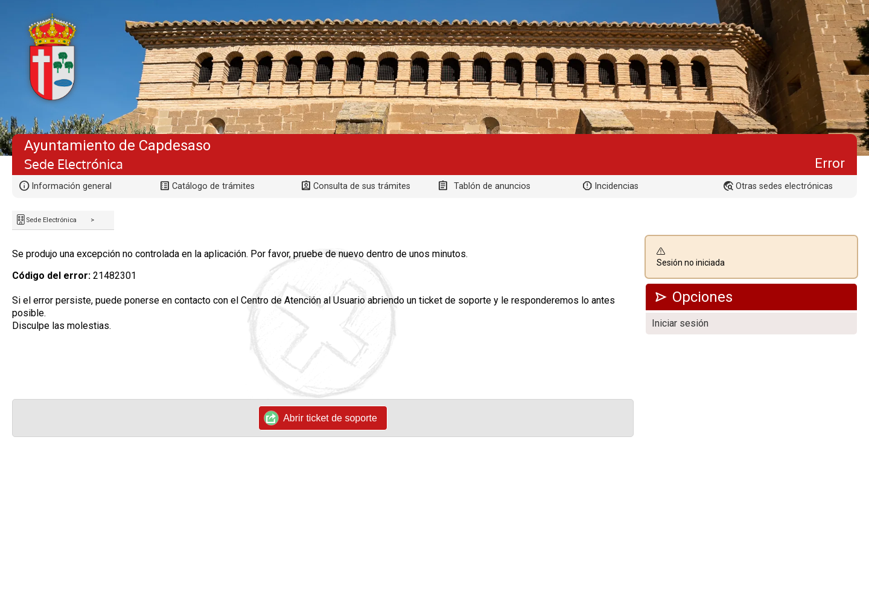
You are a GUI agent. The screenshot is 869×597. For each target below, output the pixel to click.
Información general (71, 186)
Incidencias (616, 186)
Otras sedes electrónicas (784, 186)
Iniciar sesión (680, 323)
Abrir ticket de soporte (320, 417)
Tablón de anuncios (492, 186)
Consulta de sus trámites (361, 186)
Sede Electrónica (51, 220)
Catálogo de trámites (213, 186)
